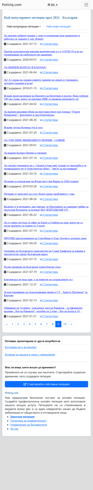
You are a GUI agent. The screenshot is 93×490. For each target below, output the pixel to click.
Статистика (49, 44)
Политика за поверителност (28, 421)
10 (64, 324)
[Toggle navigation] (86, 4)
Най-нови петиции (58, 26)
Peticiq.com (12, 4)
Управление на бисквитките (28, 425)
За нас (14, 429)
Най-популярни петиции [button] (23, 26)
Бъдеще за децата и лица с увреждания (30, 354)
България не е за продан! (21, 347)
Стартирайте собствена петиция (46, 384)
